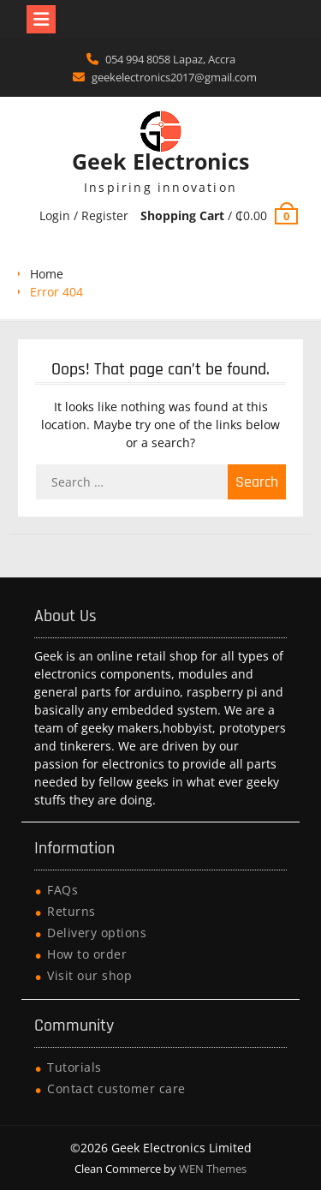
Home (46, 274)
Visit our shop (89, 975)
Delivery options (96, 932)
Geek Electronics (160, 161)
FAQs (62, 890)
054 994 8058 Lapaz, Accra (170, 59)
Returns (71, 911)
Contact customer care (116, 1088)
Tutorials (74, 1067)
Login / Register (83, 215)
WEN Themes (213, 1168)
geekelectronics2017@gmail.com (174, 77)
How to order (87, 954)
